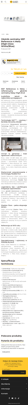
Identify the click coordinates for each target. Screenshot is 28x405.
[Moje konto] (26, 2)
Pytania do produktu (12, 340)
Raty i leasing (20, 77)
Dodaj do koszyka (20, 73)
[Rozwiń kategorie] (1, 2)
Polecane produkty (11, 336)
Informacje (14, 389)
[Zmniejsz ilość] (9, 73)
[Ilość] (5, 73)
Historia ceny (5, 52)
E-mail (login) (6, 369)
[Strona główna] (14, 2)
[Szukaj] (5, 2)
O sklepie (14, 379)
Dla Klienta (14, 384)
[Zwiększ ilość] (2, 73)
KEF (9, 49)
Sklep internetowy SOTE (14, 403)
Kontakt (4, 394)
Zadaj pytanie (6, 352)
